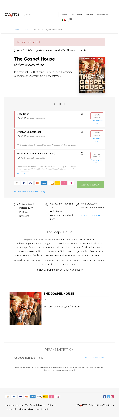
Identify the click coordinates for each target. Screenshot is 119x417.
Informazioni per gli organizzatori (33, 409)
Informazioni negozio (14, 405)
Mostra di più (21, 173)
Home (16, 30)
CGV (26, 405)
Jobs (15, 409)
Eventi (26, 30)
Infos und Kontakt (90, 215)
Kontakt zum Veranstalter (94, 357)
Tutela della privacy (38, 405)
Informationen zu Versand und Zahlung (29, 191)
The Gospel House (59, 293)
